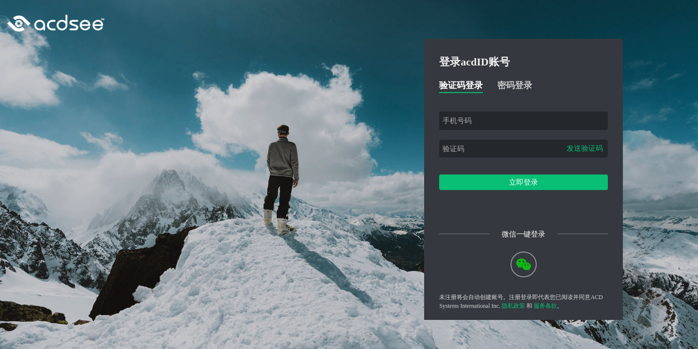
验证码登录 (461, 85)
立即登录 (523, 182)
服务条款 (545, 305)
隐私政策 (513, 305)
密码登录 (514, 85)
